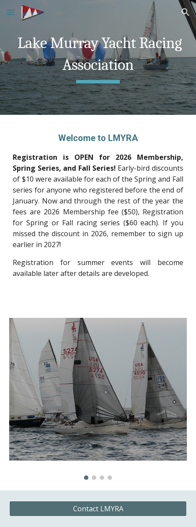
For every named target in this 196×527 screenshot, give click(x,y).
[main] (97, 57)
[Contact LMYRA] (98, 508)
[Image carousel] (97, 399)
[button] (10, 12)
